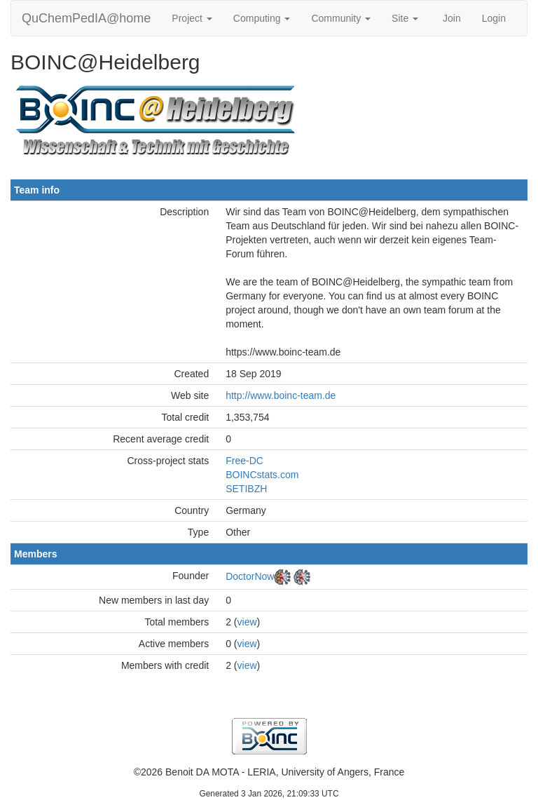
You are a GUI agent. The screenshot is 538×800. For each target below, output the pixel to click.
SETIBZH (246, 488)
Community (341, 18)
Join (452, 18)
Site (405, 18)
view (247, 622)
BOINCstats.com (262, 474)
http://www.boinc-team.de (281, 395)
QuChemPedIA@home (86, 18)
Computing (262, 18)
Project (192, 18)
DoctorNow (250, 576)
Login (494, 18)
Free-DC (244, 460)
